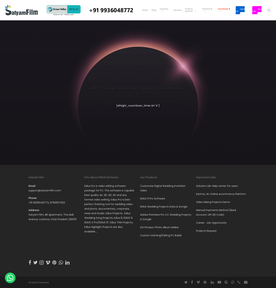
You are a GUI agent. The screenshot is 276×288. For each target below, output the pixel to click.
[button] (10, 278)
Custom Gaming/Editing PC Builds (161, 235)
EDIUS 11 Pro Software (152, 198)
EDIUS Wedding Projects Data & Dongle (163, 206)
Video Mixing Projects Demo (213, 202)
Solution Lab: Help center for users (217, 186)
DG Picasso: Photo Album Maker (159, 227)
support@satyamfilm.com (45, 190)
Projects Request (206, 231)
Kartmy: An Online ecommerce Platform (221, 194)
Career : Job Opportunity (211, 223)
